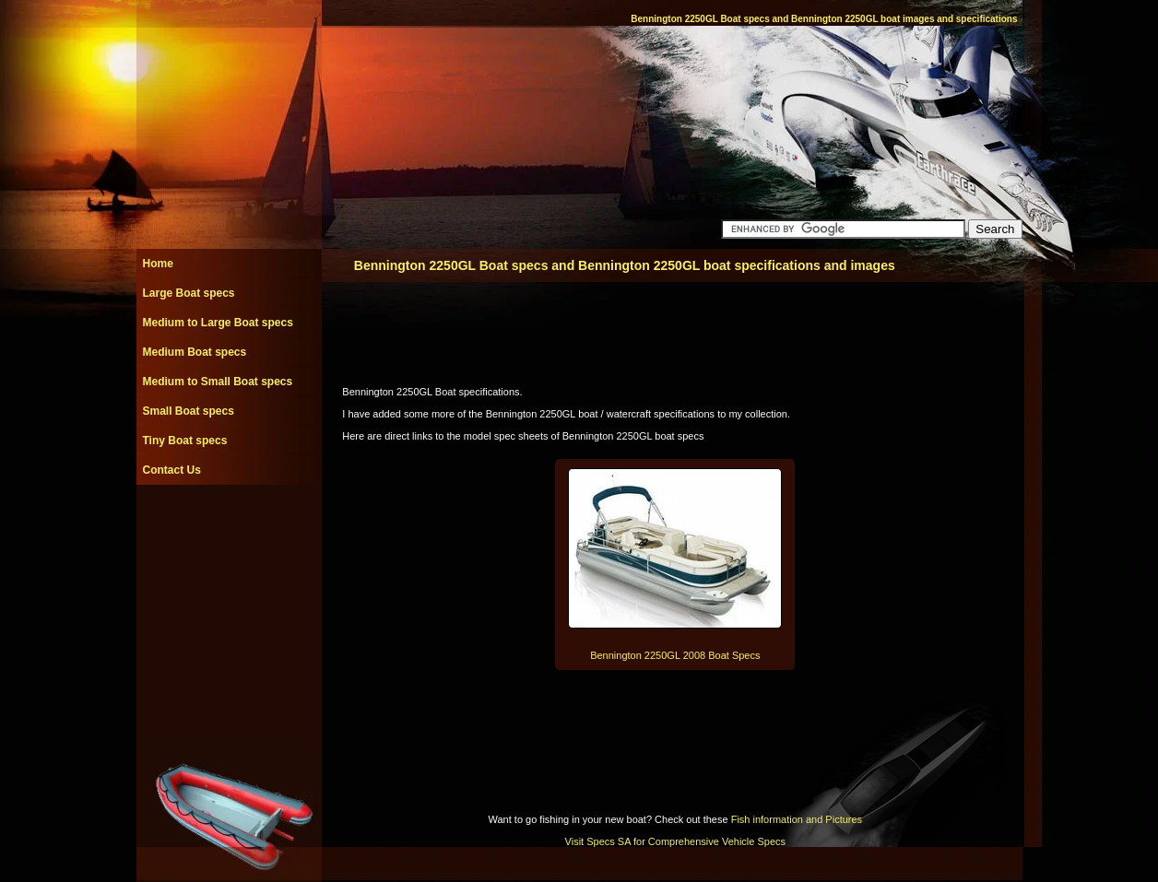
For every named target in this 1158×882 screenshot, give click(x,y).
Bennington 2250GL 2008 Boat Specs (675, 655)
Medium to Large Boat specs (218, 322)
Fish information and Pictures (796, 819)
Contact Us (172, 470)
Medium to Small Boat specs (218, 381)
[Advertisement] (228, 526)
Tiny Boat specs (185, 440)
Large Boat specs (189, 293)
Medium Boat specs (195, 352)
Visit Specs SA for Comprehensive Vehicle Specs (675, 841)
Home (158, 263)
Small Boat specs (188, 411)
